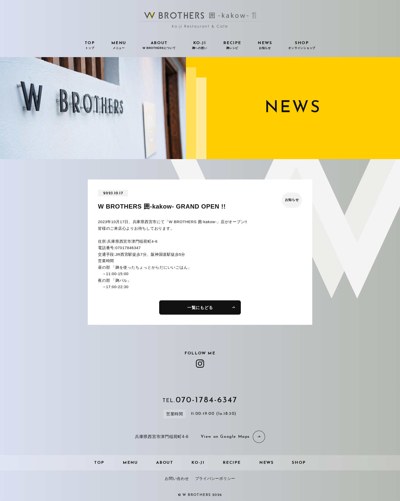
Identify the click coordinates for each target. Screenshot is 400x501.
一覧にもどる (200, 307)
